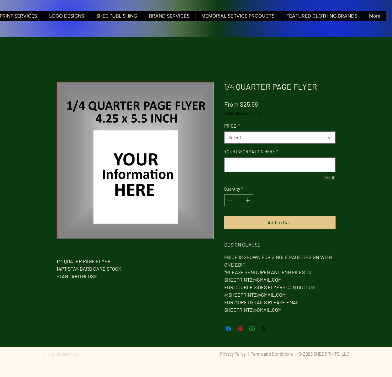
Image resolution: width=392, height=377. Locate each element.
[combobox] (280, 137)
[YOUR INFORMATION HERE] (280, 164)
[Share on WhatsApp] (252, 328)
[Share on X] (264, 328)
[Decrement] (229, 200)
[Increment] (248, 200)
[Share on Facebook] (228, 328)
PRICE (232, 126)
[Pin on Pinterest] (240, 328)
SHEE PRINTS (68, 354)
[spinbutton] (238, 200)
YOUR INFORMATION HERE (251, 151)
